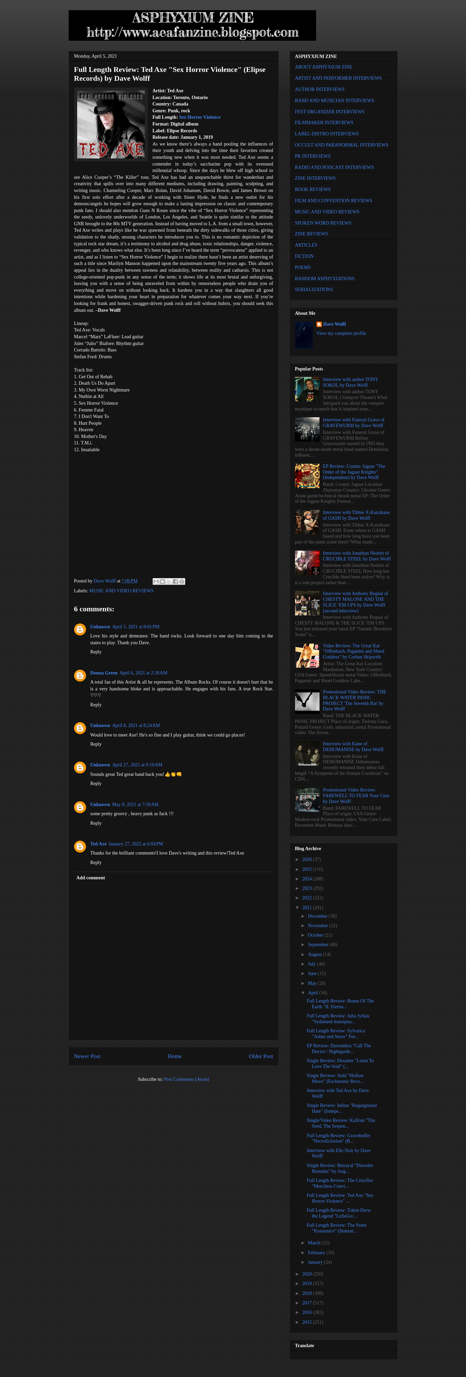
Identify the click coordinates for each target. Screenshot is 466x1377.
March (315, 1242)
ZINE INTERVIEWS (315, 178)
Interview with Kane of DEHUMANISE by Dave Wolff (353, 746)
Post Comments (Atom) (186, 1079)
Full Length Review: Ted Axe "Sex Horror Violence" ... (340, 1198)
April (313, 992)
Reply (96, 651)
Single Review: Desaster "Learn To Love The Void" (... (340, 1063)
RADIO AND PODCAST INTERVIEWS (334, 167)
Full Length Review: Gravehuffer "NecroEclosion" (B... (338, 1138)
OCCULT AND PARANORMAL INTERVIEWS (342, 145)
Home (175, 1056)
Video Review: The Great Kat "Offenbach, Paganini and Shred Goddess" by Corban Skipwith (353, 651)
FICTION (304, 256)
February (317, 1252)
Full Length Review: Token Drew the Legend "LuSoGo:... (339, 1213)
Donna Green (104, 672)
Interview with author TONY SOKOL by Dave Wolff (350, 382)
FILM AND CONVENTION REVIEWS (334, 200)
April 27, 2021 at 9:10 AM (137, 764)
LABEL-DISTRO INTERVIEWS (327, 133)
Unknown (100, 626)
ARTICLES (306, 245)
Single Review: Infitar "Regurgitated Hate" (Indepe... (342, 1108)
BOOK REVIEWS (313, 189)
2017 (307, 1302)
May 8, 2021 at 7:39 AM (135, 804)
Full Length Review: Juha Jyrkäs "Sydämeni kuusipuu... (338, 1018)
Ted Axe (98, 843)
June (313, 973)
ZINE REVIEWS (311, 233)
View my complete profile (341, 333)
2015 (307, 1322)
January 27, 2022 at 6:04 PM (136, 843)
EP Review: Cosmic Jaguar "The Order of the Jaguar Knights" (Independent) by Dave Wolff (354, 472)
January (316, 1262)
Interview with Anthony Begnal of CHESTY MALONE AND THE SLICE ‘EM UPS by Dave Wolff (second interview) (355, 602)
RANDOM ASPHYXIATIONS (325, 278)
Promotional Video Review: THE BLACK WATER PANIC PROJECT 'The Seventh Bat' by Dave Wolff (354, 700)
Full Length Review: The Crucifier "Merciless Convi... (340, 1183)
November (318, 925)
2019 (307, 1283)
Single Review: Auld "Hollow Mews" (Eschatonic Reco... (335, 1078)
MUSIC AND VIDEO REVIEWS (121, 590)
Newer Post (87, 1056)
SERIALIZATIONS (314, 289)
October (316, 935)
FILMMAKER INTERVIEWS (324, 122)
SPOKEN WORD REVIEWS (323, 223)
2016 (307, 1312)
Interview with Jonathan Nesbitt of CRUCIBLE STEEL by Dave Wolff (357, 556)
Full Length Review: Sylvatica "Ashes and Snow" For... (336, 1033)
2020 (307, 1274)
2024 (307, 878)
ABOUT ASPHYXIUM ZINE (323, 67)
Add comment (90, 877)
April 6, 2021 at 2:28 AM (144, 672)
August (315, 954)
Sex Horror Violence (200, 117)
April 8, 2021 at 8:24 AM (136, 725)
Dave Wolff (334, 324)
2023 (307, 888)
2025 (307, 869)
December (318, 916)
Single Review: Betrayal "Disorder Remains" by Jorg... (340, 1168)
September (318, 944)
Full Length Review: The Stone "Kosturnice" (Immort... (336, 1228)
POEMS (303, 267)
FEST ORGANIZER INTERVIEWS (330, 111)
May (313, 983)
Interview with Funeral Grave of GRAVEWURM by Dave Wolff (353, 422)
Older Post (261, 1056)
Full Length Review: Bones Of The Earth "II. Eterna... (340, 1003)
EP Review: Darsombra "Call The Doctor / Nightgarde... (339, 1048)
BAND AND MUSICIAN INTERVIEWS (334, 100)
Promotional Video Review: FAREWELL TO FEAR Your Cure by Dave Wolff (356, 795)
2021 (307, 907)
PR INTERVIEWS (313, 156)
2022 (307, 897)
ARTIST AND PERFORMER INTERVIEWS (338, 78)
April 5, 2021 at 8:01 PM (135, 626)
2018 (307, 1293)
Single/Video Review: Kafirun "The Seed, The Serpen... (341, 1123)
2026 (307, 859)
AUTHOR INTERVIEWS (320, 89)
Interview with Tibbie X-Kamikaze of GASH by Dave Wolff (356, 515)
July (312, 964)
